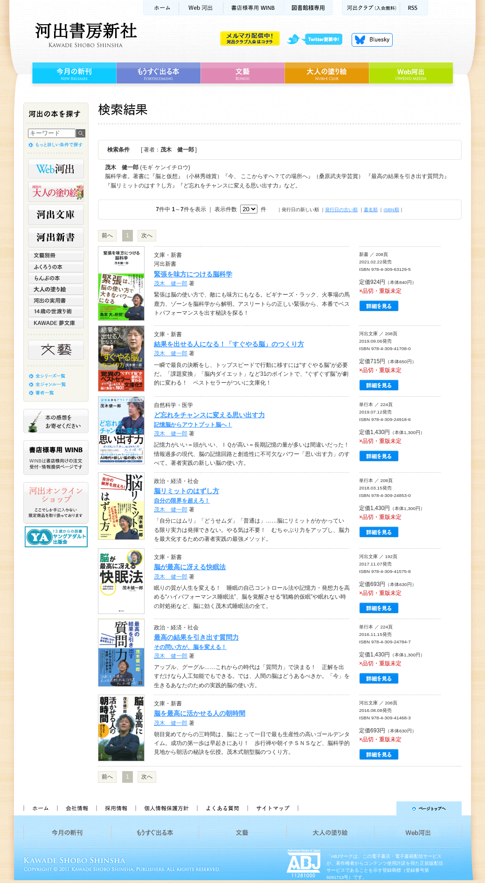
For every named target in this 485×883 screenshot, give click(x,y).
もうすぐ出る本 (158, 73)
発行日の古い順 (341, 209)
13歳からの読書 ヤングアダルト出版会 (57, 536)
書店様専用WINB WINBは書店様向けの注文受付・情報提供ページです (56, 457)
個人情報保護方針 (166, 808)
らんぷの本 (56, 277)
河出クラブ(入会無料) (371, 7)
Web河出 (201, 7)
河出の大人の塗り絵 (56, 191)
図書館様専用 (308, 7)
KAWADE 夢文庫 (56, 322)
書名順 (371, 209)
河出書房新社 (84, 35)
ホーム (161, 7)
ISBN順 (391, 209)
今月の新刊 (73, 73)
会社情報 (76, 808)
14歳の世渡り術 (56, 311)
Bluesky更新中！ (372, 39)
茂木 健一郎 (170, 283)
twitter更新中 (317, 39)
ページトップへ (384, 808)
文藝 (242, 73)
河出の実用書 (56, 300)
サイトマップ (272, 808)
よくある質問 (222, 808)
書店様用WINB (253, 7)
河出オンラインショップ (56, 503)
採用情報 (115, 808)
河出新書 (56, 237)
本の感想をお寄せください (56, 421)
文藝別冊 (56, 255)
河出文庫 (56, 214)
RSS (414, 7)
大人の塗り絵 (326, 73)
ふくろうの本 (56, 266)
